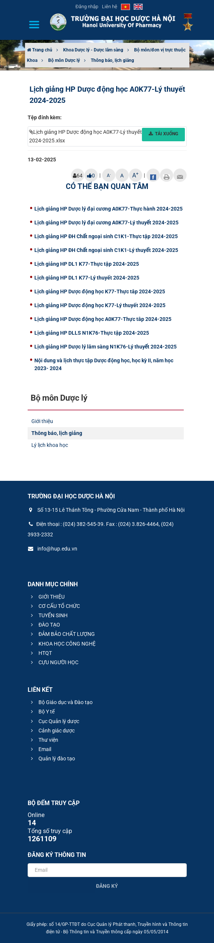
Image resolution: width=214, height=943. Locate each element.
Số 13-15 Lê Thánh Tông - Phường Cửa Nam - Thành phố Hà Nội (106, 510)
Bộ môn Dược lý (64, 60)
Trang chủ (39, 50)
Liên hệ (109, 6)
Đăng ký (107, 886)
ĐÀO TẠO (44, 625)
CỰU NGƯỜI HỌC (53, 662)
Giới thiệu (42, 421)
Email (40, 749)
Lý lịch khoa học (49, 445)
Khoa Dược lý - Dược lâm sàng (93, 50)
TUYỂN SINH (48, 615)
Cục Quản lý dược (54, 721)
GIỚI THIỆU (47, 597)
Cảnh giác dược (52, 731)
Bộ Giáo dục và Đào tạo (61, 702)
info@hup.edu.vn (52, 549)
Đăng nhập (86, 6)
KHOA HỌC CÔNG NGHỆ (62, 644)
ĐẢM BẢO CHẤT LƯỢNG (62, 634)
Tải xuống (163, 133)
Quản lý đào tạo (52, 758)
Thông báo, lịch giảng (112, 60)
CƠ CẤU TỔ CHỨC (54, 606)
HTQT (40, 653)
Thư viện (43, 740)
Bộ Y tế (42, 712)
